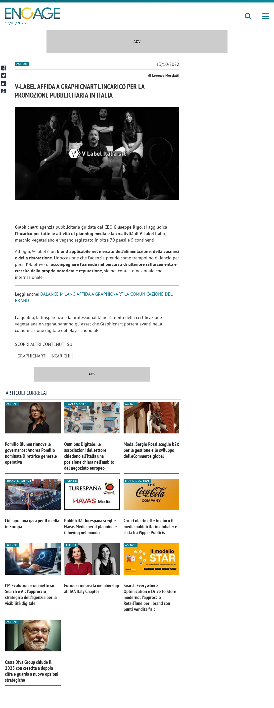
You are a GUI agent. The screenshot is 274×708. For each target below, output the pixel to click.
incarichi (60, 356)
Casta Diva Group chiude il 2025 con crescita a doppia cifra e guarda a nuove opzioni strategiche (31, 671)
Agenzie (21, 64)
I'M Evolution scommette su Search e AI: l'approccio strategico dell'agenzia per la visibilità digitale (31, 594)
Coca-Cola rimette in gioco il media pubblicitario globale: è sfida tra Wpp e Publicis (150, 526)
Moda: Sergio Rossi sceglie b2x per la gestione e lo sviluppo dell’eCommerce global (151, 450)
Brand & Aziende (78, 404)
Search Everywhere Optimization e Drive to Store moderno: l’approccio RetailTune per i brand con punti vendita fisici (150, 597)
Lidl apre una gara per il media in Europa (32, 524)
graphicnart (31, 356)
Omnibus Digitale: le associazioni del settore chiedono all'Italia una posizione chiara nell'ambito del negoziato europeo (89, 456)
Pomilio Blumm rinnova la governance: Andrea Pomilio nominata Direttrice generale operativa (31, 453)
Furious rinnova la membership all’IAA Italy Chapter (91, 588)
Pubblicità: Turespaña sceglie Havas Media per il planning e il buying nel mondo (90, 526)
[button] (265, 16)
